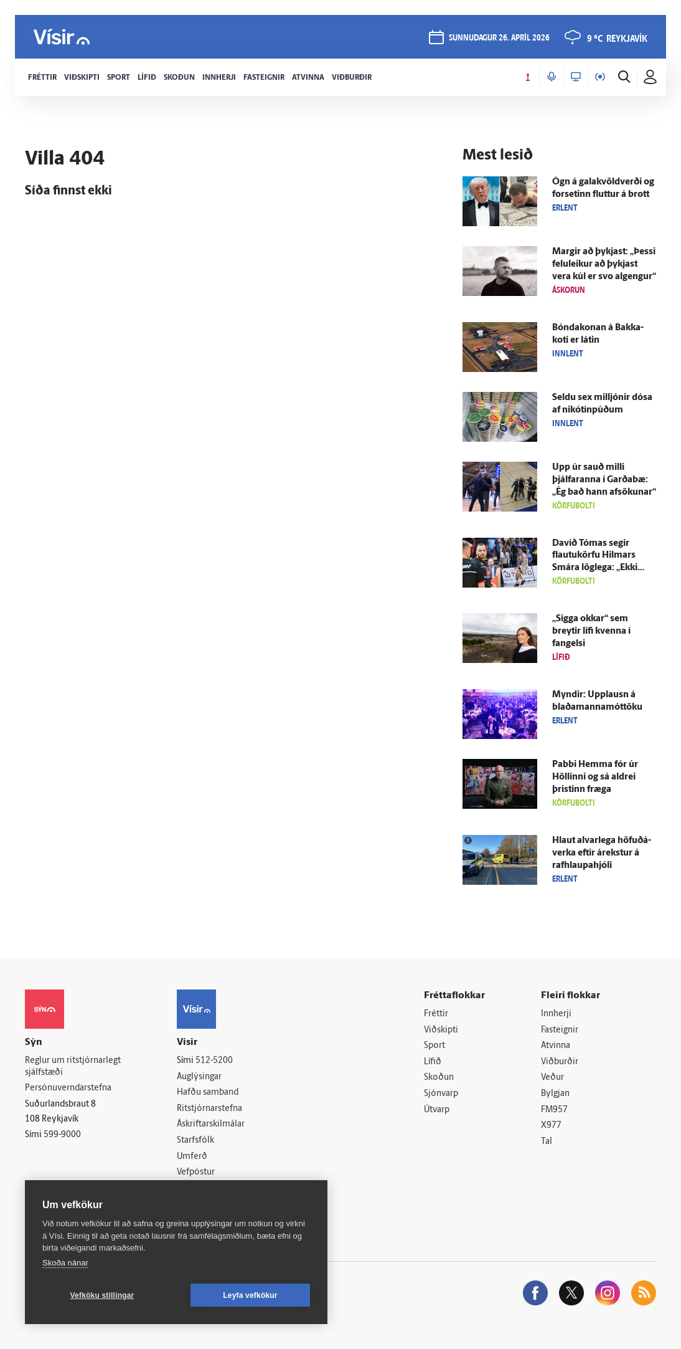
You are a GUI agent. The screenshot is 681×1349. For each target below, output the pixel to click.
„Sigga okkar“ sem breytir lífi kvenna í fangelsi (591, 631)
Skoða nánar (65, 1262)
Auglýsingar (199, 1077)
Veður (552, 1077)
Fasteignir (559, 1030)
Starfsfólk (195, 1140)
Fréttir (436, 1014)
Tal (546, 1141)
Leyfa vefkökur (250, 1295)
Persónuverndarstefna (68, 1088)
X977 (551, 1125)
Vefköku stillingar (102, 1295)
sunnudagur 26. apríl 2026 (499, 38)
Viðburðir (559, 1062)
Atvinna (555, 1046)
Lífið (432, 1062)
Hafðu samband (207, 1092)
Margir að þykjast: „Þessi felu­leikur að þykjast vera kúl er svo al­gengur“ (604, 264)
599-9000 (62, 1135)
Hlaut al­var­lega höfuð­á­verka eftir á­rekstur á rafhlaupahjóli (601, 853)
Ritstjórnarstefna (209, 1108)
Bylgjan (555, 1094)
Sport (434, 1046)
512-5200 (214, 1060)
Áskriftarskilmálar (211, 1124)
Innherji (556, 1014)
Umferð (192, 1156)
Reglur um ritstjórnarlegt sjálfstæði (73, 1066)
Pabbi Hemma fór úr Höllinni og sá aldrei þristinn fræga (595, 777)
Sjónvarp (441, 1094)
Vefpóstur (196, 1172)
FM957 (554, 1110)
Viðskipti (441, 1030)
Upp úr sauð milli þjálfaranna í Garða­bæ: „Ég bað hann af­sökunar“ (604, 480)
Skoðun (439, 1077)
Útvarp (436, 1110)
